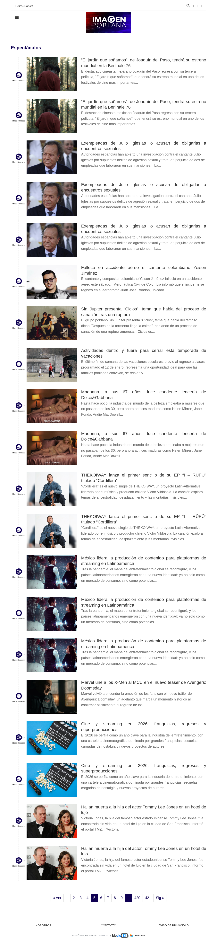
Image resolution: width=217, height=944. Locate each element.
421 (148, 898)
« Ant (57, 898)
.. (128, 898)
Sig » (160, 898)
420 (137, 898)
